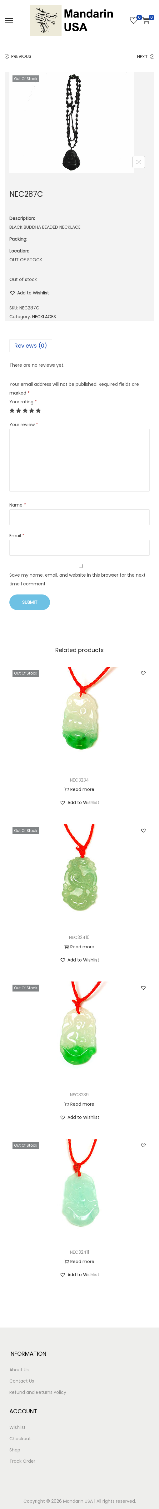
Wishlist (17, 1427)
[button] (29, 292)
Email (16, 536)
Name (17, 505)
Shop (14, 1450)
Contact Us (21, 1381)
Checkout (20, 1438)
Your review (23, 424)
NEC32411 (79, 1252)
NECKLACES (44, 317)
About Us (19, 1370)
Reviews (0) (30, 345)
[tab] (79, 345)
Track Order (22, 1461)
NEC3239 (79, 1095)
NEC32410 (79, 937)
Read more (79, 789)
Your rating (23, 402)
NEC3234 (79, 780)
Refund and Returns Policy (37, 1392)
